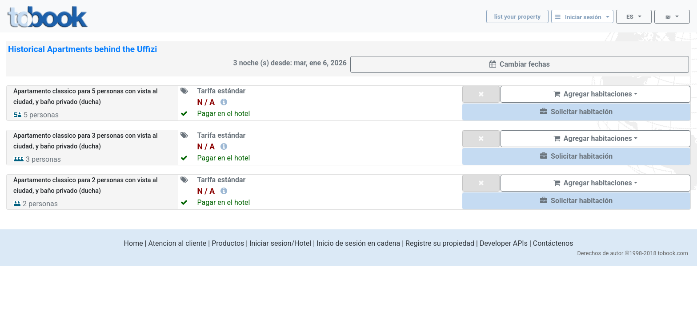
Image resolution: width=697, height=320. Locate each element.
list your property (517, 16)
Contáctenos (553, 243)
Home (133, 243)
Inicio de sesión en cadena (358, 243)
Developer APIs (504, 243)
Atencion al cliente (177, 243)
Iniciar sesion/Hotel (280, 243)
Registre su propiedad (439, 243)
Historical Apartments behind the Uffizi (82, 49)
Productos (228, 243)
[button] (576, 112)
